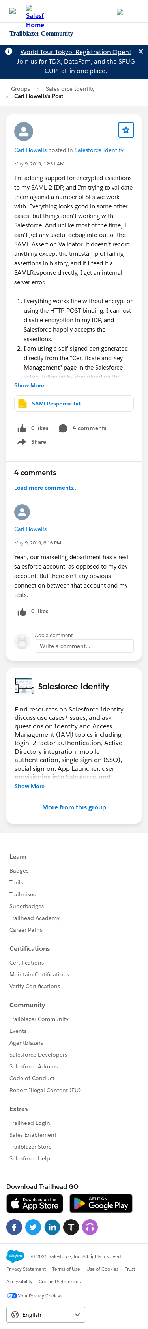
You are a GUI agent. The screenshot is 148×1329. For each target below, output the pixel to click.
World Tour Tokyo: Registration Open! (76, 52)
